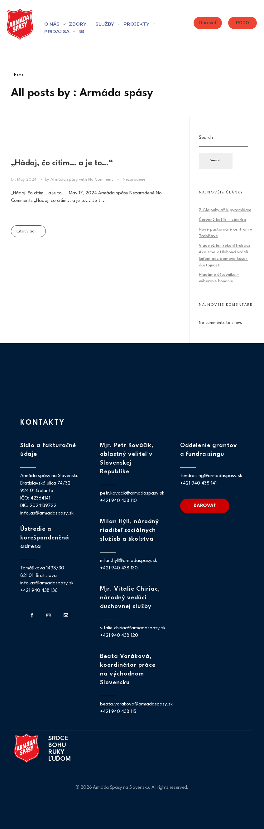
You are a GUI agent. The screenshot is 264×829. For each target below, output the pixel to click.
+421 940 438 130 (119, 568)
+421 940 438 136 (39, 590)
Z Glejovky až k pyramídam (225, 210)
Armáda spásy (64, 180)
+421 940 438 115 (118, 712)
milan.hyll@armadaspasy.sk (128, 560)
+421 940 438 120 (119, 635)
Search (206, 137)
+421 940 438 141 (198, 483)
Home (19, 75)
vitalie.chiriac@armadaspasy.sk (133, 628)
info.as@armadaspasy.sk (47, 513)
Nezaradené (134, 180)
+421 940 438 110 (118, 501)
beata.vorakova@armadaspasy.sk (136, 704)
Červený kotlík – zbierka (222, 220)
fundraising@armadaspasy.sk (211, 476)
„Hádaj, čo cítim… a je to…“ (62, 163)
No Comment (100, 180)
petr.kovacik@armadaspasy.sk (132, 493)
